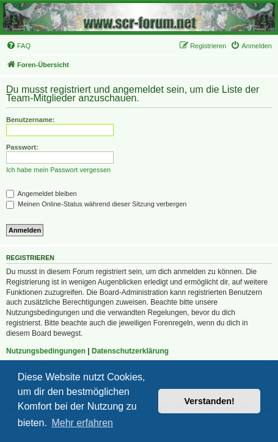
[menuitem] (18, 45)
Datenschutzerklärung (130, 351)
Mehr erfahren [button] (82, 423)
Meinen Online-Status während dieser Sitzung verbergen (96, 204)
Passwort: (22, 147)
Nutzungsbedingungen (46, 351)
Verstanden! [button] (210, 401)
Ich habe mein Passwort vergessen (58, 169)
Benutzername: (30, 119)
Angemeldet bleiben (41, 193)
